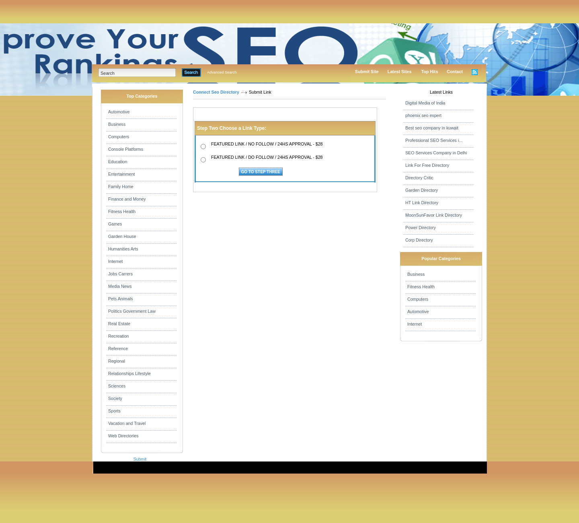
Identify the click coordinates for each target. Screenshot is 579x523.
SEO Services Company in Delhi (436, 152)
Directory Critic (419, 177)
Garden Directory (421, 190)
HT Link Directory (421, 202)
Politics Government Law (132, 311)
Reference (118, 348)
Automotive (118, 111)
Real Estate (119, 323)
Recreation (118, 336)
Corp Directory (419, 240)
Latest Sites (400, 71)
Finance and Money (127, 199)
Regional (116, 361)
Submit (139, 459)
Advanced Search (222, 72)
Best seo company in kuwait (431, 127)
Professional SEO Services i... (433, 140)
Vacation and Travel (127, 423)
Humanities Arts (123, 248)
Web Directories (123, 435)
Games (115, 224)
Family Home (120, 186)
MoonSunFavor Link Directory (433, 215)
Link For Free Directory (427, 165)
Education (117, 161)
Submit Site (367, 71)
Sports (114, 410)
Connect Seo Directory (216, 92)
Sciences (116, 386)
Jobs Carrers (120, 273)
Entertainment (121, 174)
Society (115, 398)
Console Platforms (125, 149)
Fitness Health (122, 211)
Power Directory (420, 227)
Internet (115, 261)
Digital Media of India (425, 102)
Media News (120, 286)
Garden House (122, 236)
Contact (455, 71)
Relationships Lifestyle (129, 373)
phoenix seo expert (423, 115)
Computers (118, 136)
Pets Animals (120, 298)
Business (116, 124)
